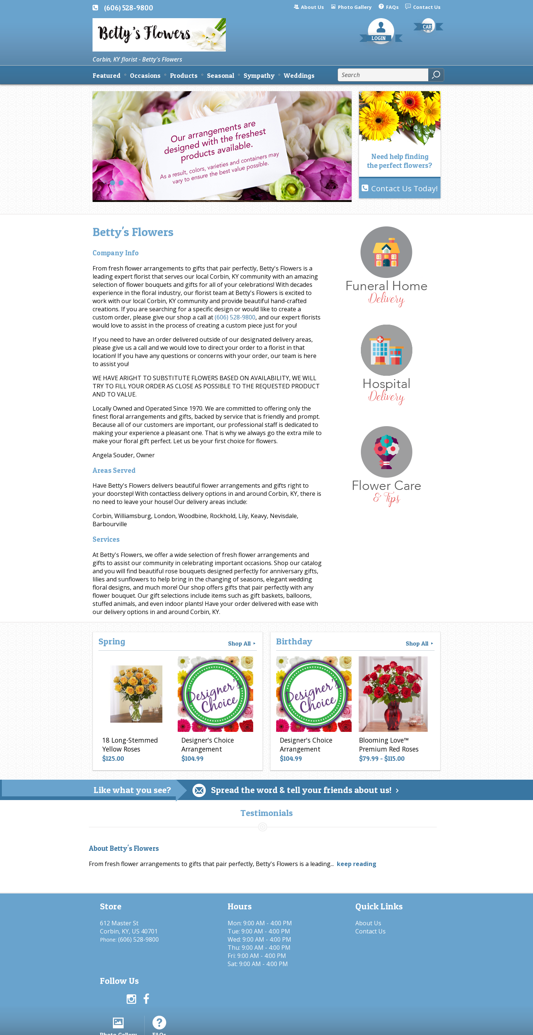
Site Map (415, 1025)
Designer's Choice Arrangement (207, 744)
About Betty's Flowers (124, 848)
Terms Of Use (257, 1025)
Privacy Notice (306, 1025)
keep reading (356, 864)
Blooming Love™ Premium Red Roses (389, 744)
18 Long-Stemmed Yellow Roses (130, 744)
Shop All (242, 643)
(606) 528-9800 (128, 7)
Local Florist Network (364, 1025)
